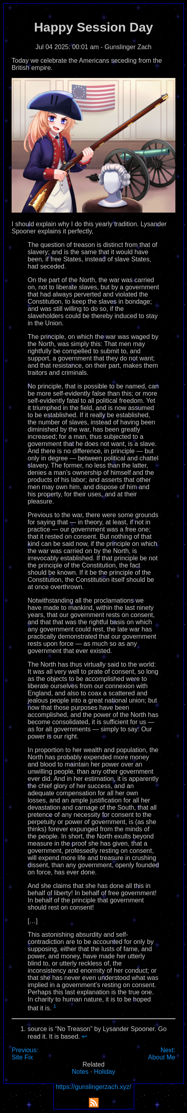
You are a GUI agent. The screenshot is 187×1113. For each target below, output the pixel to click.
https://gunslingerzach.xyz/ (93, 1086)
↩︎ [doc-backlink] (84, 1036)
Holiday (104, 1071)
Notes (80, 1071)
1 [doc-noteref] (54, 1006)
